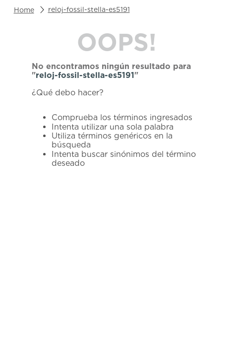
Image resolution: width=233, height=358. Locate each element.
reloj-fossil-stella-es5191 (89, 9)
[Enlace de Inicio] (24, 10)
